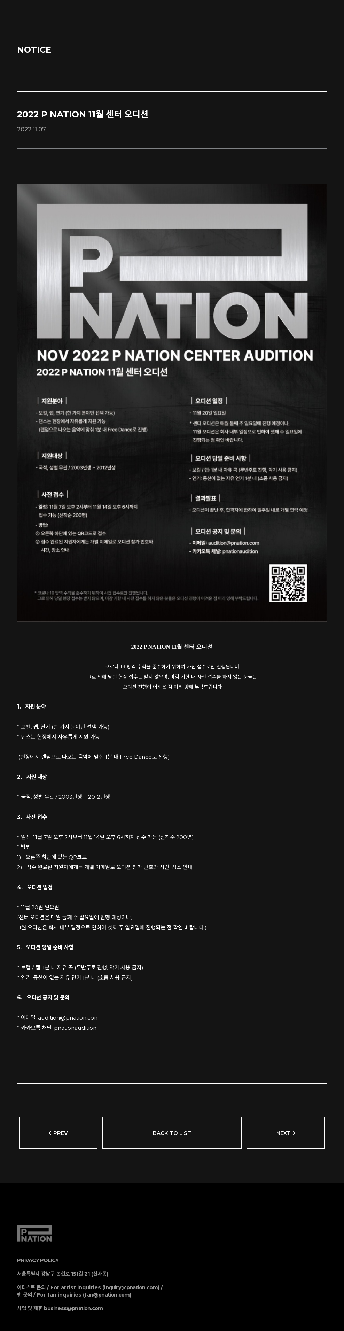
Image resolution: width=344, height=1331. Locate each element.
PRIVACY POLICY (37, 1217)
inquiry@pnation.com (131, 1244)
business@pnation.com (73, 1265)
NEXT (286, 1089)
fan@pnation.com (107, 1251)
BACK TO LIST (172, 1089)
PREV (58, 1089)
